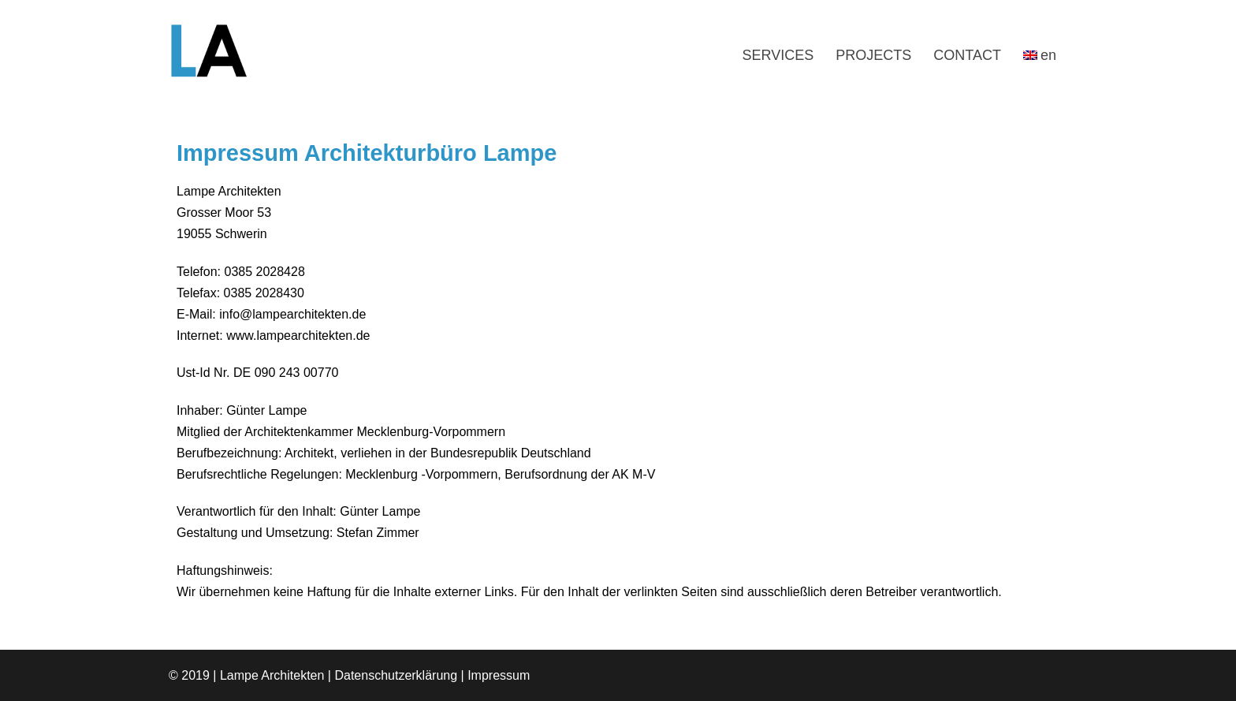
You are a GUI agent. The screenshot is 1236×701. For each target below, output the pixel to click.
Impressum (498, 675)
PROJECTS (873, 55)
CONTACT (967, 55)
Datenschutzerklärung (395, 675)
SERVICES (778, 55)
